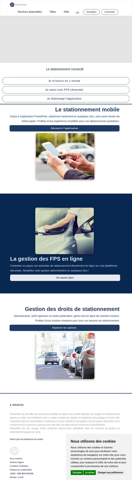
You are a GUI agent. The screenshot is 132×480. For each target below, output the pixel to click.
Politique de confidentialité (21, 470)
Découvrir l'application (62, 128)
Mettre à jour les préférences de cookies (26, 439)
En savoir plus (66, 277)
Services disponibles (30, 11)
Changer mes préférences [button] (110, 472)
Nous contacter (16, 459)
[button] (66, 81)
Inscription (91, 12)
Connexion (110, 12)
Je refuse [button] (89, 472)
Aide (66, 11)
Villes (53, 11)
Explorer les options (63, 327)
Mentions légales (17, 462)
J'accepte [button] (77, 472)
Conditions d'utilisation (19, 466)
